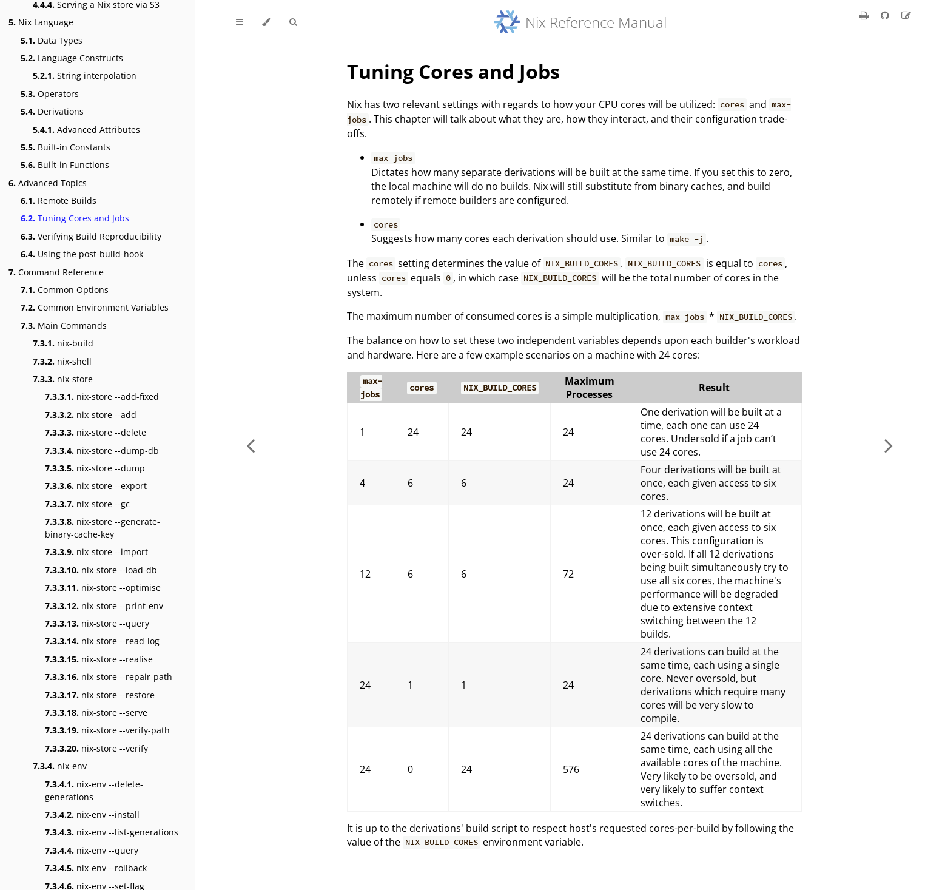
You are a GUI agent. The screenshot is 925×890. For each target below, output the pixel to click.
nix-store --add (90, 414)
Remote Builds (58, 200)
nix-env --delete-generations (94, 790)
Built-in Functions (65, 164)
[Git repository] (886, 15)
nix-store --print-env (104, 606)
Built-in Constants (65, 147)
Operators (50, 93)
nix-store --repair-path (108, 677)
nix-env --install (92, 814)
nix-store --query (97, 623)
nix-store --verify (96, 748)
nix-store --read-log (102, 641)
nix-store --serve (96, 712)
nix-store (63, 379)
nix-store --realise (99, 659)
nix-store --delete (95, 432)
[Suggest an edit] (906, 15)
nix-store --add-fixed (102, 396)
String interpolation (84, 75)
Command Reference (56, 272)
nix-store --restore (100, 695)
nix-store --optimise (103, 587)
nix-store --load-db (101, 570)
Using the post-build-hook (82, 254)
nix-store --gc (87, 504)
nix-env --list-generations (111, 832)
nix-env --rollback (96, 868)
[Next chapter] (888, 445)
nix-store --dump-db (102, 450)
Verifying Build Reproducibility (91, 236)
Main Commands (64, 325)
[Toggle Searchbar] (293, 22)
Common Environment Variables (95, 307)
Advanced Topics (47, 183)
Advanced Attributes (86, 129)
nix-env (60, 766)
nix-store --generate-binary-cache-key (102, 528)
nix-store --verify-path (107, 730)
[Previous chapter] (250, 445)
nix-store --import (96, 552)
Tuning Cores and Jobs (75, 218)
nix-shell (62, 361)
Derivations (52, 111)
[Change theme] (266, 22)
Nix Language (40, 22)
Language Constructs (72, 58)
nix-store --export (96, 485)
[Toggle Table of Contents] (239, 22)
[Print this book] (865, 15)
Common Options (65, 289)
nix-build (63, 343)
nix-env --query (91, 850)
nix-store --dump (95, 468)
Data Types (51, 40)
